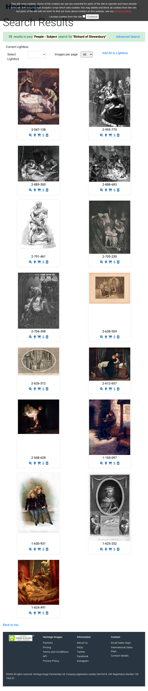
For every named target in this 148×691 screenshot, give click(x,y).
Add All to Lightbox (115, 53)
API (45, 656)
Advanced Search (128, 37)
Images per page (66, 54)
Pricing (47, 647)
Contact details (120, 655)
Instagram (83, 660)
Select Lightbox (13, 57)
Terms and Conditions (56, 651)
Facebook (82, 656)
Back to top (10, 625)
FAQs (80, 647)
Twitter (81, 651)
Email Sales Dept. (121, 642)
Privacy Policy (51, 660)
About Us (82, 642)
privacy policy (122, 8)
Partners (48, 642)
